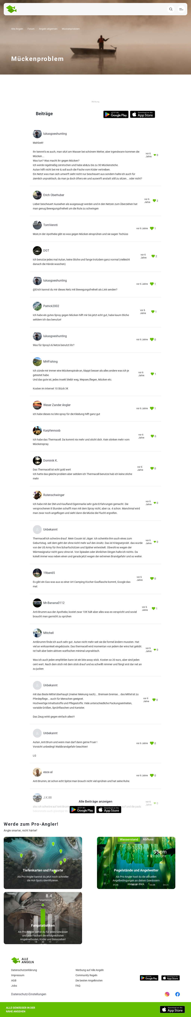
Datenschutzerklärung (24, 970)
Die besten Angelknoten (89, 980)
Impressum (17, 975)
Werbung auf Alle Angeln (90, 970)
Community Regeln (86, 975)
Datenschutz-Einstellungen (28, 994)
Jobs (14, 985)
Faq (78, 985)
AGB (13, 980)
